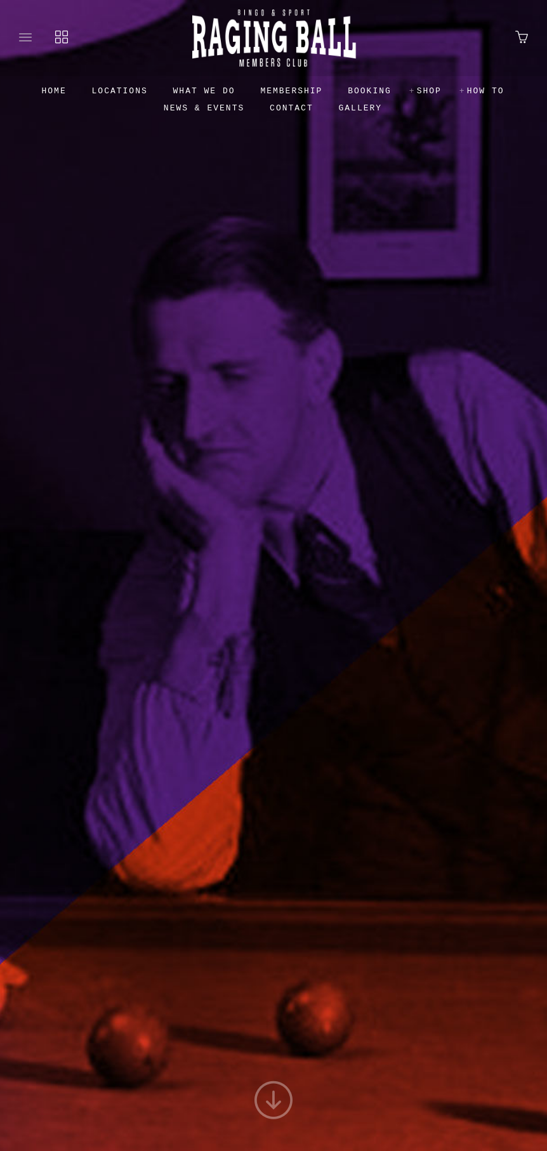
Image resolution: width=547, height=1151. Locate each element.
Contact (291, 108)
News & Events (204, 108)
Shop (429, 91)
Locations (120, 91)
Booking (370, 91)
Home (54, 91)
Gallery (361, 108)
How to (485, 91)
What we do (204, 91)
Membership (291, 91)
